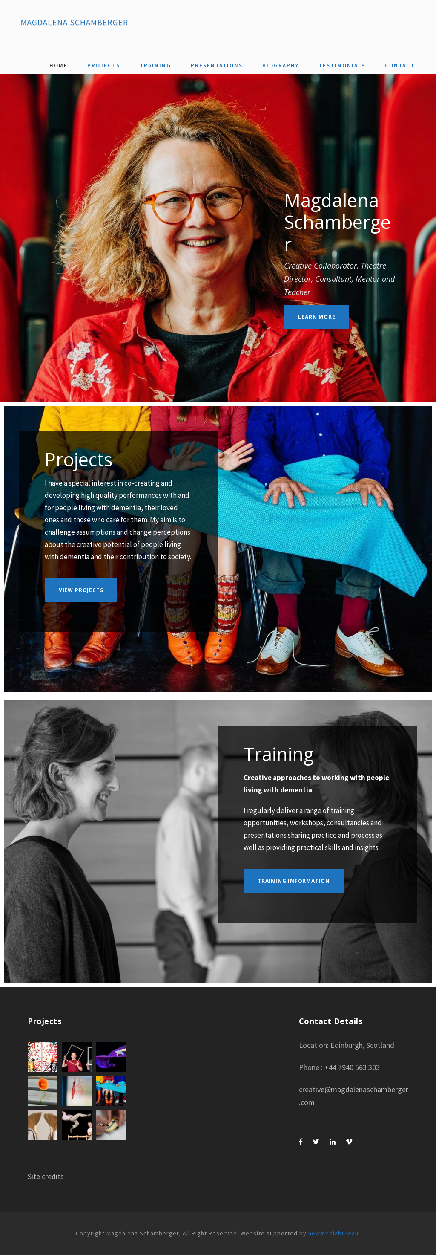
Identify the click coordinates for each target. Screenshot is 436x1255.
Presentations (217, 65)
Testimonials (341, 65)
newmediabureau (333, 1233)
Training (155, 65)
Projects (103, 65)
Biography (280, 65)
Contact (400, 65)
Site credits (46, 1176)
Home (58, 65)
